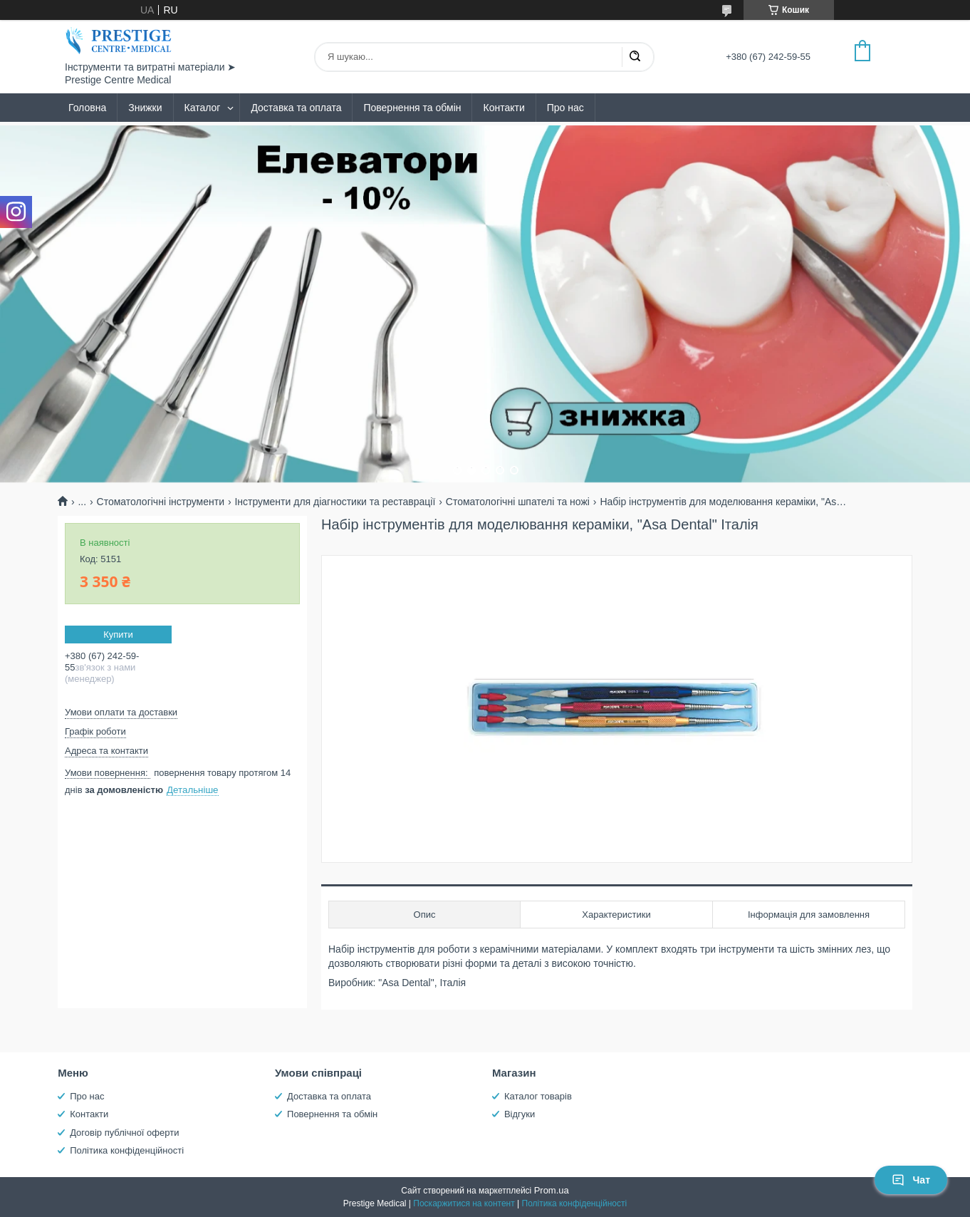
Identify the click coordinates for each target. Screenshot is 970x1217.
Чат (911, 1180)
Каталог (202, 107)
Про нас (565, 107)
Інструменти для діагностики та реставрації (334, 501)
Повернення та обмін (412, 107)
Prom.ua (551, 1190)
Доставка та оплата (296, 107)
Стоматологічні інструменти (160, 501)
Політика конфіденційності (127, 1150)
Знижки (145, 107)
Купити (118, 634)
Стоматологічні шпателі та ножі (518, 501)
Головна (87, 107)
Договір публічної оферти (124, 1132)
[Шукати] (634, 57)
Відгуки (519, 1114)
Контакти (503, 107)
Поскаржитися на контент (463, 1203)
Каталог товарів (538, 1096)
